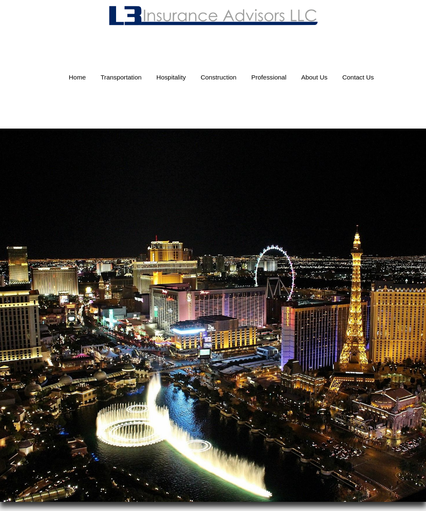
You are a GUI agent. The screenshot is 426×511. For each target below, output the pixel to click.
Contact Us (358, 77)
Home (77, 77)
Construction (218, 77)
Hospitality (171, 77)
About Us (314, 77)
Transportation (121, 77)
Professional (269, 77)
